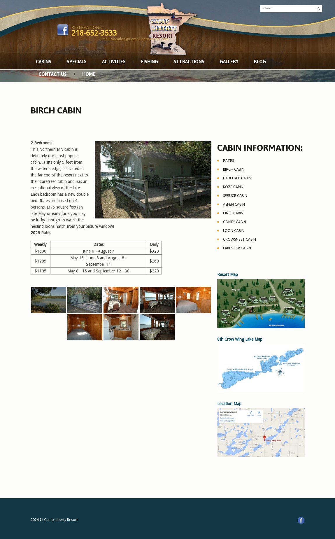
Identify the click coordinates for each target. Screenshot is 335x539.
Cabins (43, 61)
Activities (114, 61)
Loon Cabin (233, 230)
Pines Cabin (233, 213)
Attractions (188, 61)
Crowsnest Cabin (239, 239)
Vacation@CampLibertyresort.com (140, 39)
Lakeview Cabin (237, 248)
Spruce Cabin (235, 195)
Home (88, 74)
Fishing (149, 61)
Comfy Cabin (234, 222)
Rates (228, 160)
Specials (77, 61)
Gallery (229, 61)
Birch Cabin (233, 169)
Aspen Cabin (234, 204)
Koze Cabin (233, 187)
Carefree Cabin (237, 178)
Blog (260, 61)
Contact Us (52, 74)
